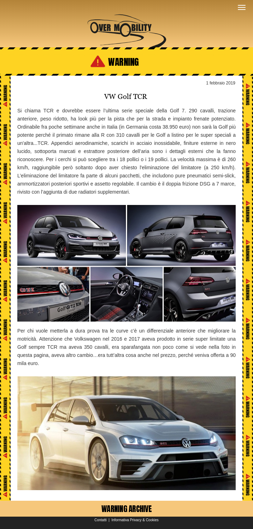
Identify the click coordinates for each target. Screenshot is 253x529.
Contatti (100, 520)
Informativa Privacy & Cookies (134, 520)
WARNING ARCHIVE (126, 509)
